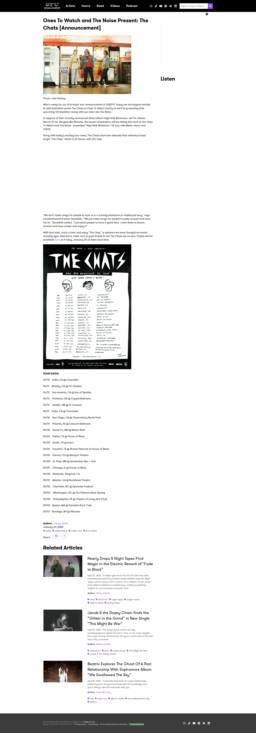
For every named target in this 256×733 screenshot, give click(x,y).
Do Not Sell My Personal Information (113, 724)
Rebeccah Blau (103, 644)
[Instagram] (151, 6)
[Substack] (170, 6)
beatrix (93, 701)
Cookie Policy (93, 724)
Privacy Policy (80, 724)
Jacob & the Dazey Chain (103, 654)
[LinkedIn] (175, 6)
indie (48, 531)
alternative (61, 531)
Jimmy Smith (60, 523)
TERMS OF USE (89, 722)
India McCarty (103, 692)
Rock (106, 650)
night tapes (117, 599)
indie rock (76, 531)
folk (92, 698)
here (57, 240)
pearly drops (113, 602)
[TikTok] (155, 6)
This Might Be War (138, 650)
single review (133, 599)
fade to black (96, 602)
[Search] (210, 6)
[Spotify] (165, 6)
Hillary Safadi (103, 593)
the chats (91, 531)
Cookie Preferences (137, 724)
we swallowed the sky (138, 698)
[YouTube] (160, 6)
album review (117, 698)
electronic (103, 599)
